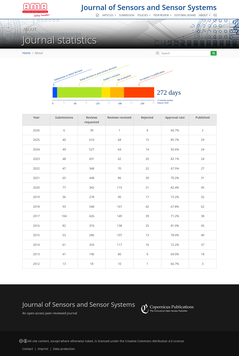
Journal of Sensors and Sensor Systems (149, 7)
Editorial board (185, 15)
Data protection (64, 349)
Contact (27, 349)
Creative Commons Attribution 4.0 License (154, 341)
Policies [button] (143, 15)
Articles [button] (108, 15)
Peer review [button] (161, 15)
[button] (157, 53)
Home (26, 53)
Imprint (43, 349)
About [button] (203, 15)
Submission (126, 15)
